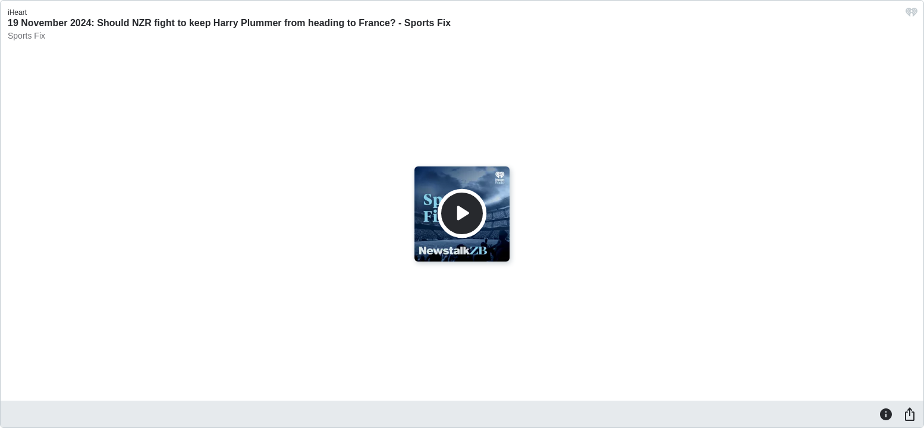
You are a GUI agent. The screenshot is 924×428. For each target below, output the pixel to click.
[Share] (910, 414)
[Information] (886, 414)
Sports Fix (26, 35)
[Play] (462, 213)
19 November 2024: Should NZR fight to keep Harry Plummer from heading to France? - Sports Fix (229, 23)
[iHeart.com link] (911, 15)
